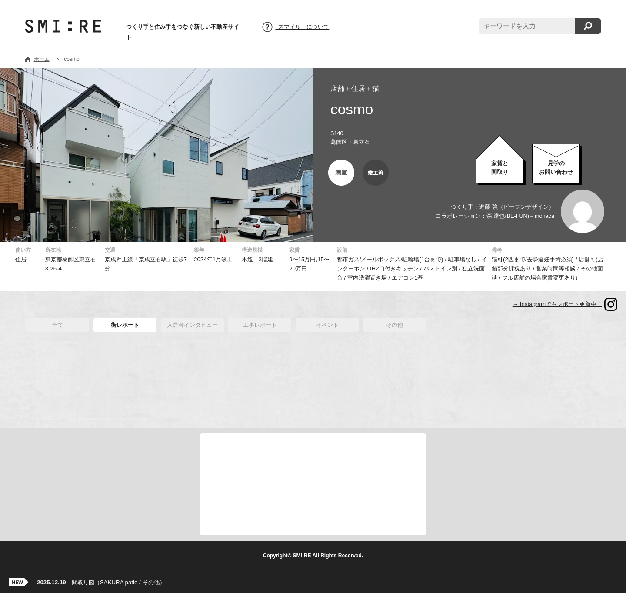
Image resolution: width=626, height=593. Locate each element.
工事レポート (260, 325)
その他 (394, 325)
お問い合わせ (556, 167)
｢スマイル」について (302, 27)
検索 (588, 26)
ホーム (42, 59)
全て (57, 325)
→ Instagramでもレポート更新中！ (557, 304)
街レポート (125, 325)
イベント (327, 325)
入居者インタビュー (192, 325)
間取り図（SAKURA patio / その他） (101, 582)
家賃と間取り (499, 167)
